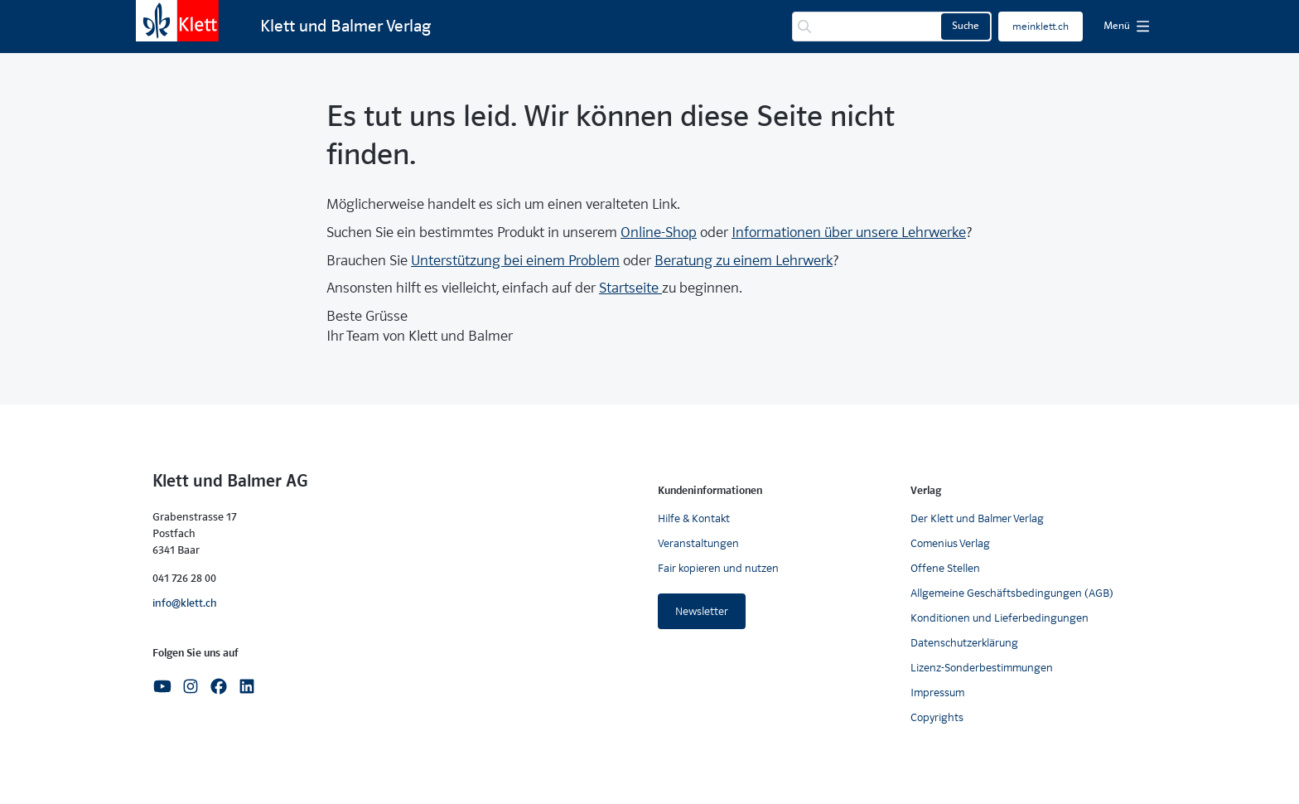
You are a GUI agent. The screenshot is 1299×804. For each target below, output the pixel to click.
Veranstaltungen (698, 543)
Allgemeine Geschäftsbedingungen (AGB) (1011, 593)
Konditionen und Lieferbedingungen (999, 618)
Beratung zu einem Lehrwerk (743, 260)
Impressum (937, 692)
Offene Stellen (945, 568)
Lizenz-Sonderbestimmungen (981, 668)
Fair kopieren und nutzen (718, 568)
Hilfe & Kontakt (694, 518)
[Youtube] (162, 686)
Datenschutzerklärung (964, 643)
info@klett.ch (184, 603)
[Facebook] (219, 686)
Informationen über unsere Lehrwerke (849, 232)
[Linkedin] (247, 686)
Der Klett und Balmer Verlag (977, 518)
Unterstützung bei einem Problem (515, 260)
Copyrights (936, 717)
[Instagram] (190, 686)
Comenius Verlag (950, 543)
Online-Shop (659, 232)
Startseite (630, 288)
